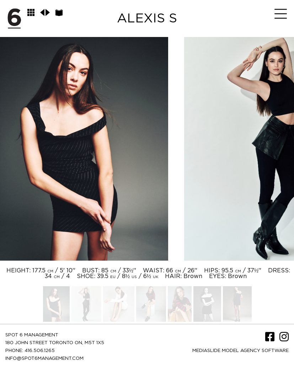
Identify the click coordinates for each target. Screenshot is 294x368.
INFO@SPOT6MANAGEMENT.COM (44, 358)
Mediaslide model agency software (240, 350)
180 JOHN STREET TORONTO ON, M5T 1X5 (54, 343)
